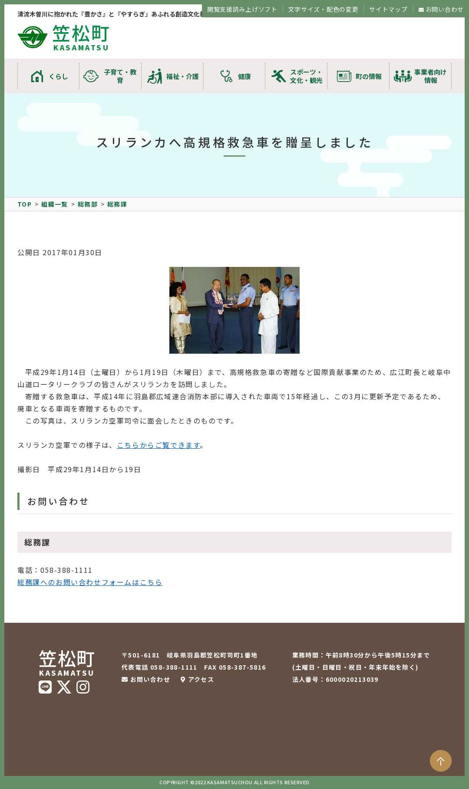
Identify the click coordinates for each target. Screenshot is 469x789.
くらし (58, 76)
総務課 (117, 204)
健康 (244, 76)
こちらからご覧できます (158, 445)
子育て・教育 (120, 76)
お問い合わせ (445, 9)
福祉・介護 (182, 76)
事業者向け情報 (430, 76)
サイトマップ (388, 9)
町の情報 (369, 76)
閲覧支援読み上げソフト (242, 9)
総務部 (88, 204)
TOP (24, 204)
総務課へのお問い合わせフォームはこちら (89, 582)
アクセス (201, 679)
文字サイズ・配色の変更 (323, 9)
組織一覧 (54, 204)
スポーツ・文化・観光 (306, 76)
